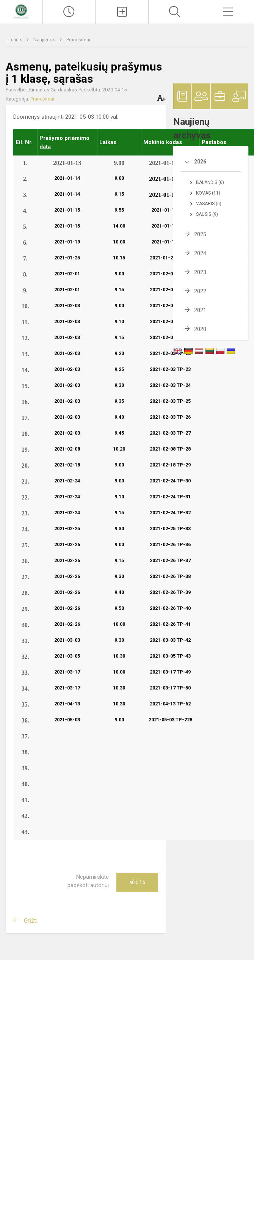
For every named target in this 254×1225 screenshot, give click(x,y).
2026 (200, 162)
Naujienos (44, 39)
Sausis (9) (207, 214)
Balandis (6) (210, 182)
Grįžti (31, 920)
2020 (200, 329)
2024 (200, 253)
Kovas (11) (208, 193)
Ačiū (137, 882)
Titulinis (15, 39)
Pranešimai (78, 39)
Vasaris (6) (208, 203)
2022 (200, 291)
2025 (200, 234)
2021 (200, 310)
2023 (200, 272)
